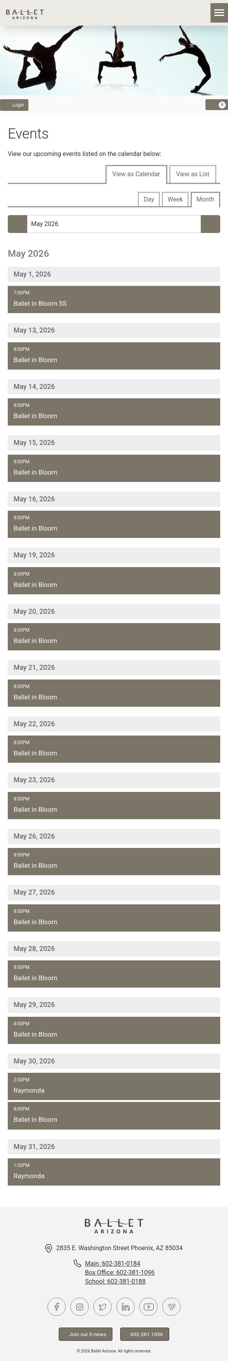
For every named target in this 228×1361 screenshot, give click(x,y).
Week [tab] (175, 199)
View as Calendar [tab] (136, 174)
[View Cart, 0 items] (216, 104)
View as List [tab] (192, 174)
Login (14, 105)
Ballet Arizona (25, 13)
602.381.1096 (144, 1334)
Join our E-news (85, 1334)
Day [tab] (149, 199)
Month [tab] (205, 199)
